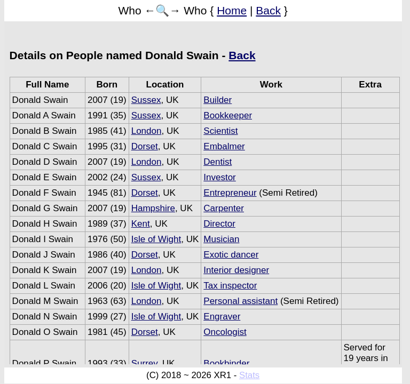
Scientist (220, 131)
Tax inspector (230, 286)
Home (232, 10)
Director (219, 224)
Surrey (144, 363)
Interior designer (236, 270)
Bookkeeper (227, 115)
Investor (219, 177)
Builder (217, 100)
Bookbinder (226, 363)
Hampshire (153, 208)
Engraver (221, 316)
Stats (249, 375)
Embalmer (224, 146)
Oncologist (224, 332)
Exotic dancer (230, 255)
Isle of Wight (156, 239)
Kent (140, 224)
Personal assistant (240, 301)
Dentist (217, 162)
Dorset (144, 146)
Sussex (146, 100)
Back (268, 10)
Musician (221, 239)
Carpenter (223, 208)
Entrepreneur (229, 193)
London (146, 131)
